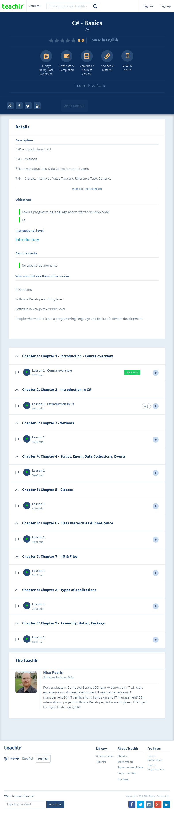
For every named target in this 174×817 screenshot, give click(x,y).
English (43, 758)
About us (123, 756)
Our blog (123, 779)
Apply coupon (74, 106)
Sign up (165, 6)
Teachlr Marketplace (154, 758)
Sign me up (55, 804)
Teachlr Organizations (155, 767)
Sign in (148, 6)
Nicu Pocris (53, 672)
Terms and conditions (130, 767)
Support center (127, 773)
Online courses (104, 756)
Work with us (125, 762)
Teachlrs (101, 762)
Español (27, 758)
